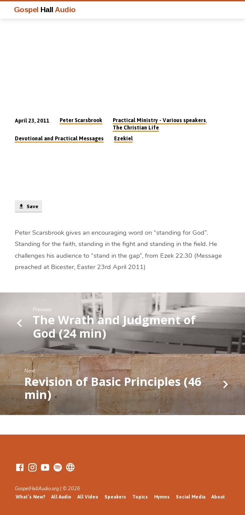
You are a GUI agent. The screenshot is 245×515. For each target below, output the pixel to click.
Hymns (162, 496)
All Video (87, 496)
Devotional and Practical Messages (59, 139)
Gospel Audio (45, 9)
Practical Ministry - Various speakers (159, 120)
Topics (140, 496)
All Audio (61, 496)
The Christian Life (136, 128)
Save (28, 206)
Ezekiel (123, 139)
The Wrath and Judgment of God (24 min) (114, 326)
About (218, 496)
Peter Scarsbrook (81, 120)
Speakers (115, 496)
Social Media (190, 496)
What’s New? (30, 496)
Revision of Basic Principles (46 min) (112, 387)
